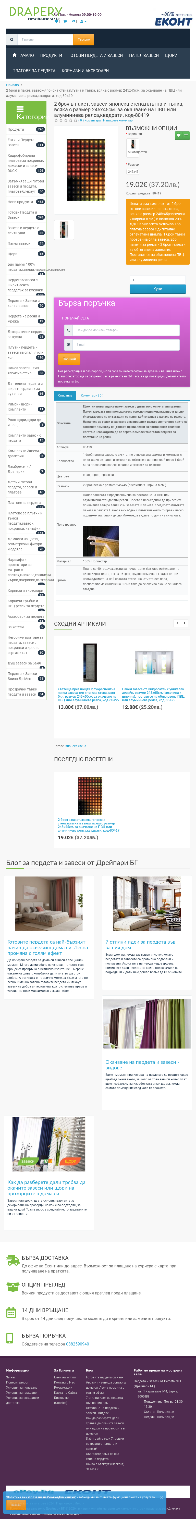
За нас (11, 1377)
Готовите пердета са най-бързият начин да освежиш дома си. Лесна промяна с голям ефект (47, 947)
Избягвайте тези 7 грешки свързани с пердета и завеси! (105, 1444)
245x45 (133, 172)
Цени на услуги (65, 1377)
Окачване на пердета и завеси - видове (142, 1064)
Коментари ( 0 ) (92, 395)
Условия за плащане (21, 1392)
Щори (171, 55)
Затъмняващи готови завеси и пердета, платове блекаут (26, 186)
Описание (65, 395)
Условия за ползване (21, 1387)
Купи (157, 289)
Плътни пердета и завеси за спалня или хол (25, 352)
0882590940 (77, 1344)
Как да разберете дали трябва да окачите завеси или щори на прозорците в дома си (46, 1187)
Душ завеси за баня (24, 663)
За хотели (16, 627)
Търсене (84, 39)
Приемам (16, 1505)
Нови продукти (20, 202)
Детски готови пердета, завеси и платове (22, 487)
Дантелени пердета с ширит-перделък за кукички (25, 388)
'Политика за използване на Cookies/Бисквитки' (41, 1497)
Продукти (16, 129)
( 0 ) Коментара (89, 120)
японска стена (75, 746)
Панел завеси (144, 55)
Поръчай (69, 359)
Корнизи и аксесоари (85, 70)
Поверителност (17, 1382)
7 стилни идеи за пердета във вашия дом (140, 944)
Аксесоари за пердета (26, 616)
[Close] (161, 1498)
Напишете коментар (118, 120)
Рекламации (63, 1387)
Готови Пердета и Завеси (95, 55)
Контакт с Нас (64, 1382)
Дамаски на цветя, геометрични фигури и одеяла (25, 544)
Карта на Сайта (65, 1392)
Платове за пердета (24, 503)
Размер (133, 164)
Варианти (135, 134)
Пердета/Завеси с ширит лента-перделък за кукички (25, 285)
